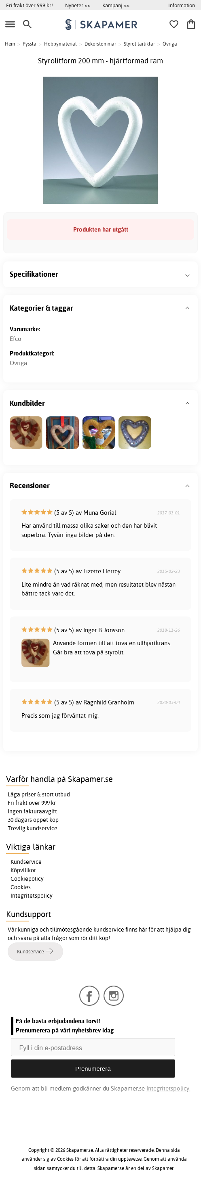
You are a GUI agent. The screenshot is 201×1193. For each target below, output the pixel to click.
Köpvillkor (23, 870)
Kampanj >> (115, 5)
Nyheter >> (77, 5)
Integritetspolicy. (168, 1088)
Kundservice (26, 861)
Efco (15, 339)
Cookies (21, 887)
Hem (10, 44)
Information (181, 5)
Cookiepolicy (27, 878)
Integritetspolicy (32, 895)
